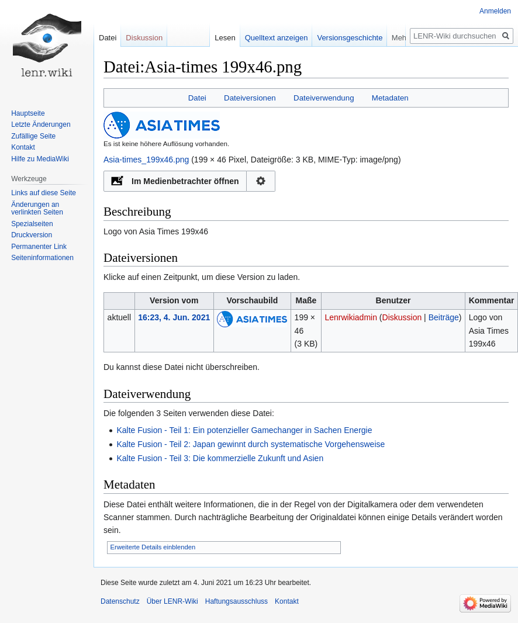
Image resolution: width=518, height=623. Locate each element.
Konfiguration (261, 181)
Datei (197, 98)
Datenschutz (120, 601)
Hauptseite (27, 113)
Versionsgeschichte (360, 37)
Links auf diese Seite (43, 193)
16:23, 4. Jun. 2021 (174, 317)
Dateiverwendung (323, 98)
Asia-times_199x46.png (146, 159)
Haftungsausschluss (236, 601)
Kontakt (23, 147)
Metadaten (390, 98)
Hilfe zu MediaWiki (40, 159)
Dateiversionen (250, 98)
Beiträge (444, 317)
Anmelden (495, 11)
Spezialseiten (32, 224)
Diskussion (402, 317)
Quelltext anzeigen (287, 37)
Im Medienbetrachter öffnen (185, 181)
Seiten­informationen (42, 258)
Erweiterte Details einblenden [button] (153, 547)
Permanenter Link (39, 247)
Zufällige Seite (33, 136)
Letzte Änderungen (40, 124)
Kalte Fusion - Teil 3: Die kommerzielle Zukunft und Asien (219, 458)
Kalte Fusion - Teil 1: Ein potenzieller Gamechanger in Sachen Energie (244, 430)
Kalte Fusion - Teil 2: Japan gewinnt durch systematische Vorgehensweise (250, 444)
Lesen (236, 37)
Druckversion (31, 235)
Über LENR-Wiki (172, 601)
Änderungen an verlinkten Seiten (37, 208)
